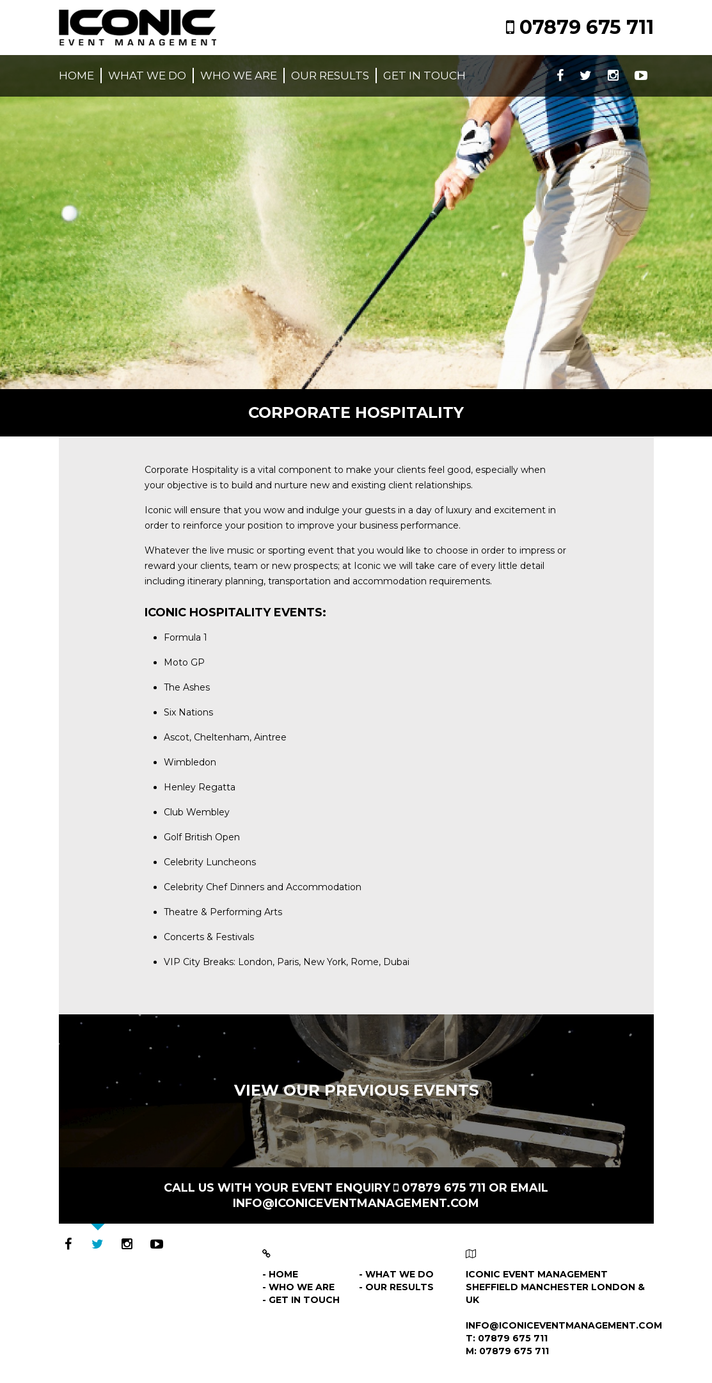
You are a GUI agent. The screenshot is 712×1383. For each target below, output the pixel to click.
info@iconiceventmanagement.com (356, 1203)
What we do (147, 75)
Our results (330, 75)
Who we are (238, 75)
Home (76, 75)
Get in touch (424, 75)
